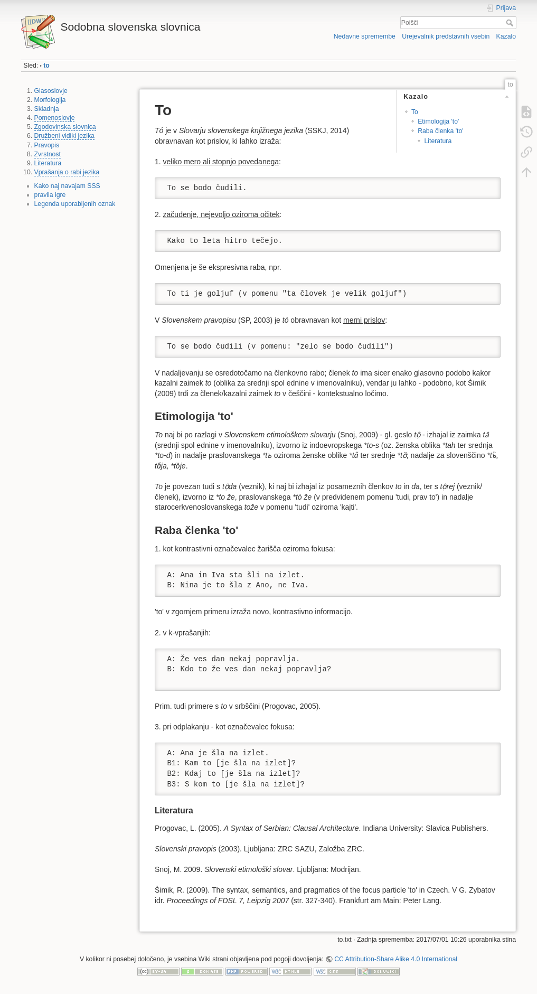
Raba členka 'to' (440, 131)
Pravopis (47, 145)
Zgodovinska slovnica (65, 126)
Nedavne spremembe (364, 36)
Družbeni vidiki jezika (64, 135)
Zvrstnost (47, 154)
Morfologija (50, 100)
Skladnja (46, 108)
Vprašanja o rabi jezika (67, 172)
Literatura (48, 163)
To (414, 112)
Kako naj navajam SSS (67, 186)
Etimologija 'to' (438, 121)
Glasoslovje (51, 91)
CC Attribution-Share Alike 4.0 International (395, 959)
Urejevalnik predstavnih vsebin (445, 36)
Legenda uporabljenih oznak (75, 204)
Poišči (511, 22)
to (46, 65)
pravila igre (50, 195)
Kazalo (506, 36)
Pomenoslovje (54, 117)
